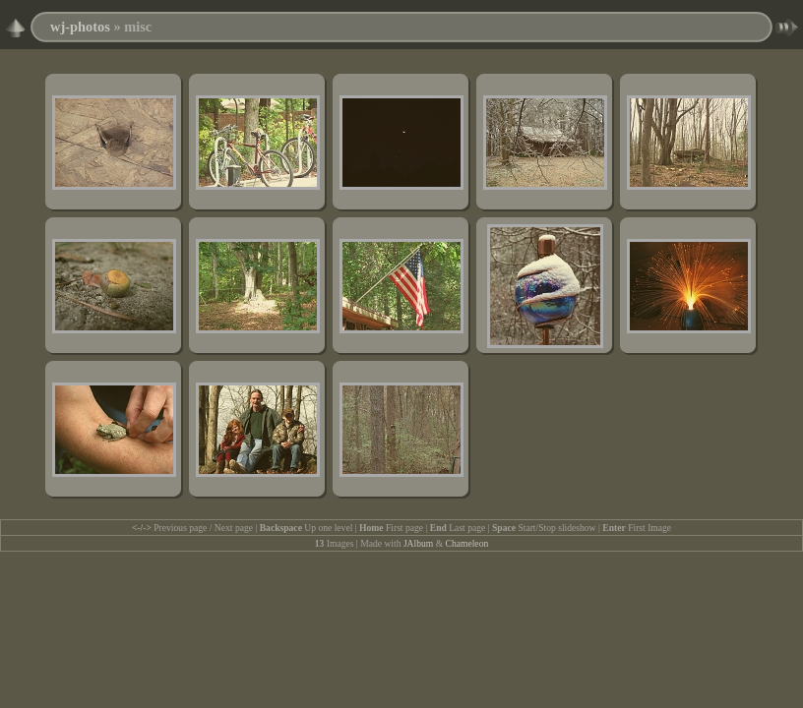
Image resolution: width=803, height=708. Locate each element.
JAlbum (418, 543)
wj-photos (80, 26)
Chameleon (467, 543)
